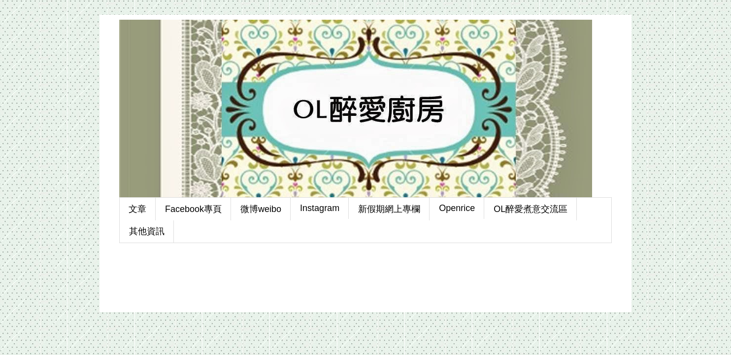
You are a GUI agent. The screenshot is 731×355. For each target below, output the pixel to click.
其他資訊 (147, 231)
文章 (137, 209)
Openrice (457, 208)
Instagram (319, 208)
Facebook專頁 (193, 209)
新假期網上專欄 (389, 209)
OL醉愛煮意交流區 (530, 209)
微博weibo (260, 209)
